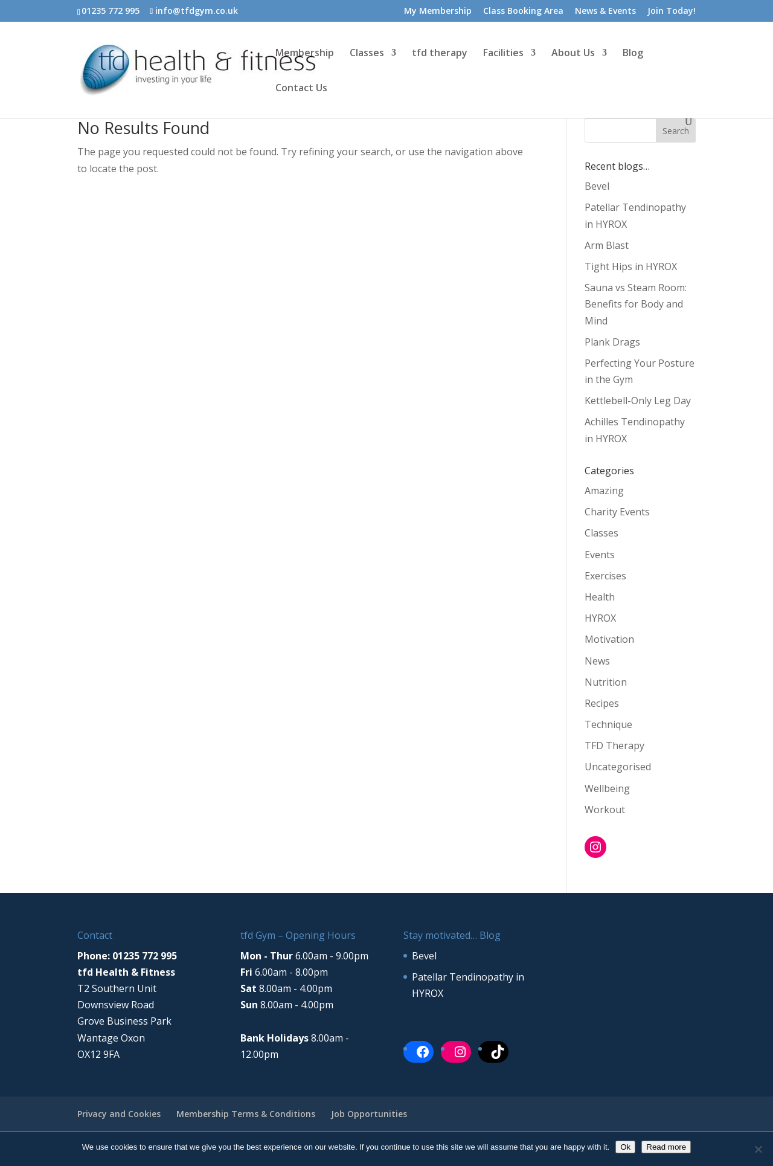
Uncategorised (618, 766)
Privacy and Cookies (119, 1113)
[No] (758, 1149)
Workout (605, 809)
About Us (573, 53)
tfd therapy (439, 53)
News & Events (605, 11)
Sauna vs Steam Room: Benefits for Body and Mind (636, 304)
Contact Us (301, 88)
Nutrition (606, 682)
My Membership (438, 11)
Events (600, 554)
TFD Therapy (614, 745)
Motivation (609, 639)
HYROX (600, 618)
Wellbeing (607, 788)
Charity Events (617, 511)
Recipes (602, 703)
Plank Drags (612, 342)
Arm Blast (607, 245)
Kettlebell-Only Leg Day (638, 400)
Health (600, 597)
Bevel (597, 186)
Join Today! (671, 11)
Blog (633, 53)
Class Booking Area (523, 11)
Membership (304, 53)
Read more (666, 1147)
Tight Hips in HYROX (631, 266)
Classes (367, 53)
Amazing (604, 490)
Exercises (605, 575)
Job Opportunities (369, 1113)
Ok (625, 1147)
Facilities (503, 53)
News (597, 661)
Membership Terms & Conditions (245, 1113)
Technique (608, 724)
